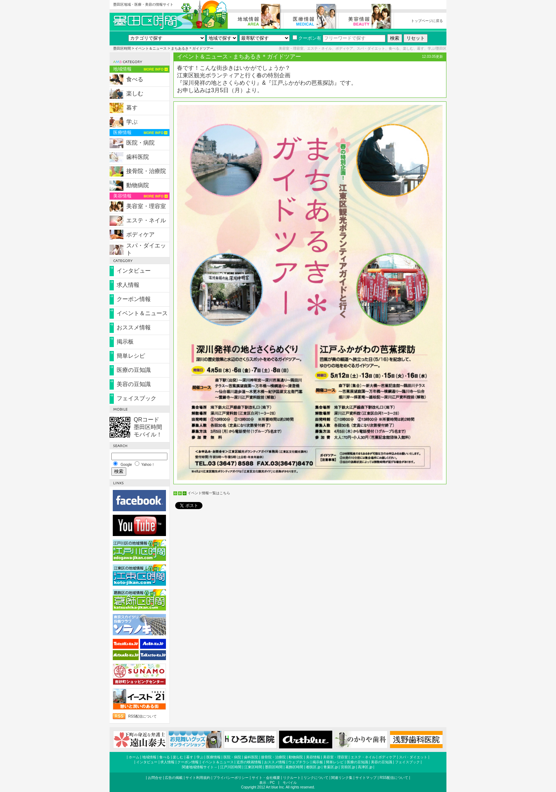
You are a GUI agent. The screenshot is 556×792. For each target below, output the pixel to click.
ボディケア (140, 235)
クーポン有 (307, 38)
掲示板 (125, 342)
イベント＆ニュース (151, 48)
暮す (132, 108)
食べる (134, 79)
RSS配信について (142, 716)
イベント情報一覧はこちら (209, 493)
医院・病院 (140, 143)
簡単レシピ (131, 356)
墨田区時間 (122, 48)
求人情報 (128, 285)
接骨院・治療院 (146, 171)
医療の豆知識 (134, 370)
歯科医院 (137, 157)
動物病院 (137, 185)
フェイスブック (136, 398)
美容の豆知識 (134, 384)
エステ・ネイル (146, 220)
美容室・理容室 (146, 206)
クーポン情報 (134, 299)
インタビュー (134, 271)
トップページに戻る (427, 21)
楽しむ (134, 93)
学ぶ (132, 122)
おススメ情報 (134, 327)
